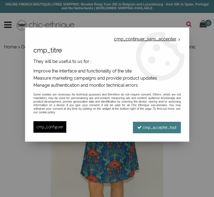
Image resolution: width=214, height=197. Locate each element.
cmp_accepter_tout (156, 126)
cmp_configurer (49, 126)
